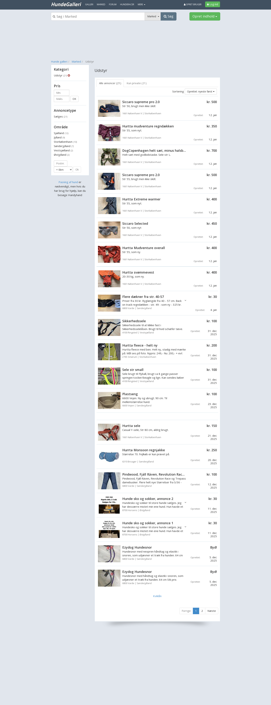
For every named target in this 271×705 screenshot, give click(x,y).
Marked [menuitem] (101, 4)
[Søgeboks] (98, 16)
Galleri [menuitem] (89, 4)
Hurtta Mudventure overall (143, 248)
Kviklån (157, 596)
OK (74, 99)
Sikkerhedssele (134, 321)
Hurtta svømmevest (138, 272)
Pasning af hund (68, 182)
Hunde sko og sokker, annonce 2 (147, 498)
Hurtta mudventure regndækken (148, 126)
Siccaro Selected (135, 223)
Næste (211, 611)
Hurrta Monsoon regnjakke (143, 450)
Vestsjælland (63, 150)
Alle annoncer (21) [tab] (110, 83)
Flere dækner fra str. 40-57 (143, 296)
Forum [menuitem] (113, 4)
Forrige (186, 611)
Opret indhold (204, 16)
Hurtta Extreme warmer (141, 199)
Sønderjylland (64, 146)
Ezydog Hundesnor (137, 547)
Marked (76, 61)
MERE (141, 4)
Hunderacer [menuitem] (127, 4)
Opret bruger (192, 4)
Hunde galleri (59, 61)
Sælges (60, 116)
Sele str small (133, 369)
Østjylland (62, 154)
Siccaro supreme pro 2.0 (141, 102)
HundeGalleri (66, 4)
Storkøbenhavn (65, 141)
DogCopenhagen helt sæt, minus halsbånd (155, 150)
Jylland (59, 137)
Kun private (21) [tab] (137, 83)
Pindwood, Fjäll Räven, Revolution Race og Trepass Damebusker (172, 474)
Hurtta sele (131, 426)
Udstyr (60, 75)
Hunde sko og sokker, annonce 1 (147, 523)
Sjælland (61, 133)
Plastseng (130, 394)
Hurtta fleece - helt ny (140, 345)
